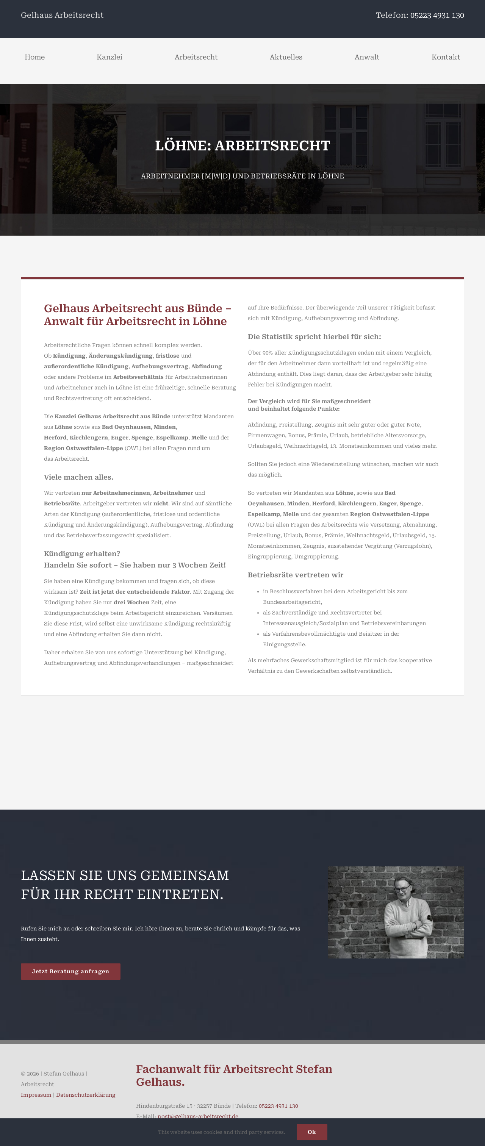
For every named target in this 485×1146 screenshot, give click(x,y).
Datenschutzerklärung (86, 1095)
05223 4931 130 (437, 15)
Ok (312, 1132)
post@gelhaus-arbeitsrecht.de (198, 1116)
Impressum (36, 1095)
